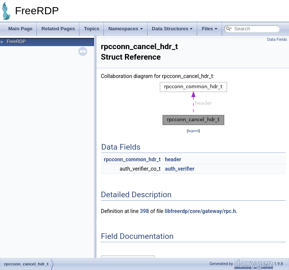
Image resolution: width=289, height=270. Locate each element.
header (173, 159)
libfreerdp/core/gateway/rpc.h (200, 211)
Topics (91, 29)
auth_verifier (180, 169)
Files (210, 29)
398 (144, 211)
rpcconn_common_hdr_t (132, 159)
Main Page (20, 29)
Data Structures (172, 29)
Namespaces (125, 29)
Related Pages (58, 29)
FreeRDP (16, 41)
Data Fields (277, 39)
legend (193, 131)
